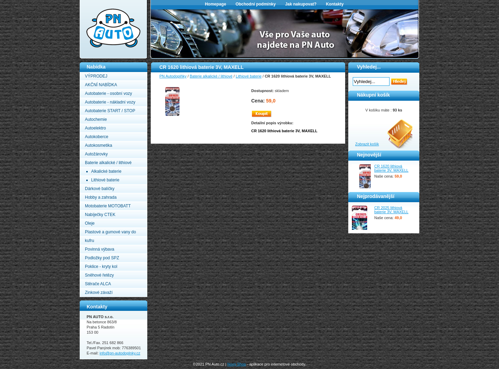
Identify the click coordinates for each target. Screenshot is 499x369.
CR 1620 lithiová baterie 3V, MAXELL (391, 168)
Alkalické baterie (106, 171)
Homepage (215, 4)
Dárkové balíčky (99, 188)
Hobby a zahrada (100, 197)
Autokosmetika (98, 145)
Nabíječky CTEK (100, 214)
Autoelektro (95, 128)
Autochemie (96, 119)
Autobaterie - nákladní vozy (110, 102)
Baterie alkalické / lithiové (108, 162)
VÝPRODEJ (96, 76)
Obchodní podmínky (256, 4)
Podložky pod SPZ (102, 257)
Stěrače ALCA (98, 283)
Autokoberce (96, 136)
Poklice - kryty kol (101, 266)
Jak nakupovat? (301, 4)
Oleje (90, 223)
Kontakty (334, 4)
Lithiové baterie (105, 180)
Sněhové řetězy (99, 275)
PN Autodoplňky (93, 2)
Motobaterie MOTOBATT (108, 206)
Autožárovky (96, 154)
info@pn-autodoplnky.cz (119, 353)
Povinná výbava (99, 249)
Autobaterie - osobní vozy (108, 93)
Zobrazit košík (367, 144)
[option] (285, 33)
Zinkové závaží (99, 292)
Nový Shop (236, 364)
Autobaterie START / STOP (110, 110)
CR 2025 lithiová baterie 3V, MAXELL (391, 210)
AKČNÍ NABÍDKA (101, 84)
